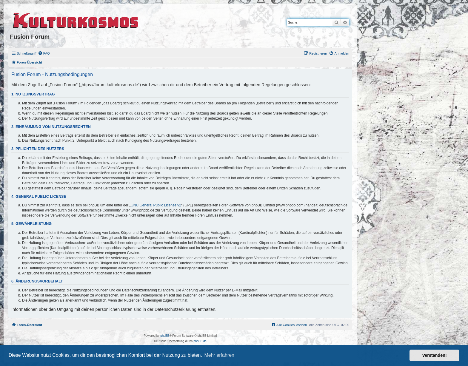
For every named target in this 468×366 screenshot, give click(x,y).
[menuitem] (44, 53)
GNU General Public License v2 (156, 205)
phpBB (164, 335)
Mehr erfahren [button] (219, 355)
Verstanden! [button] (434, 355)
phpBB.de (200, 341)
